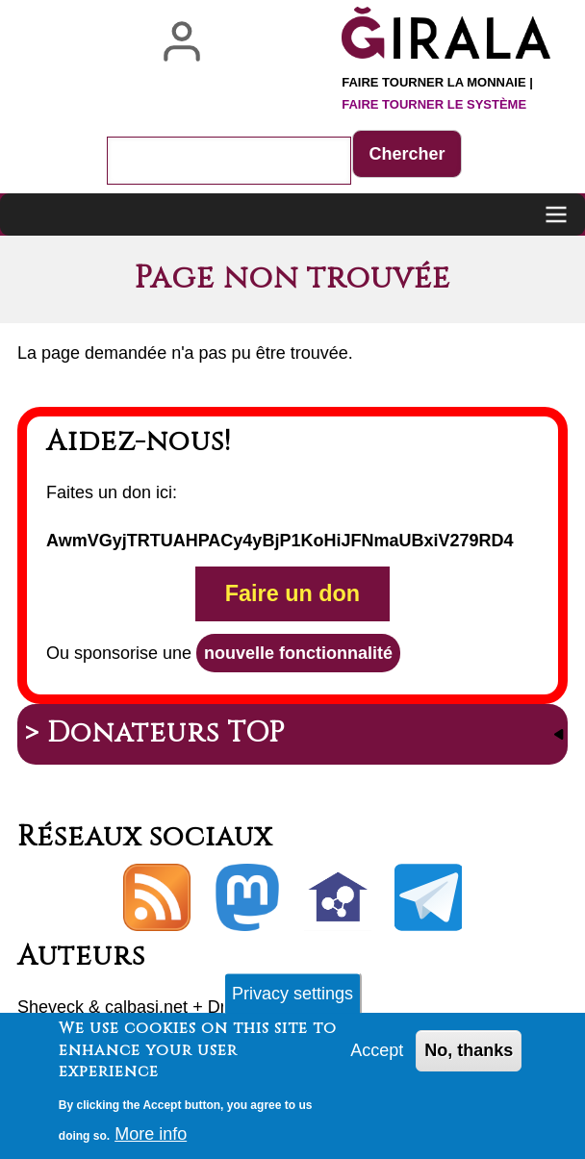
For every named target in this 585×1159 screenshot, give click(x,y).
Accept (376, 1059)
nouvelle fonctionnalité (298, 653)
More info (150, 1142)
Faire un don (292, 593)
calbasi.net (146, 1007)
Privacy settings (292, 1002)
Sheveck (50, 1007)
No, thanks (468, 1059)
